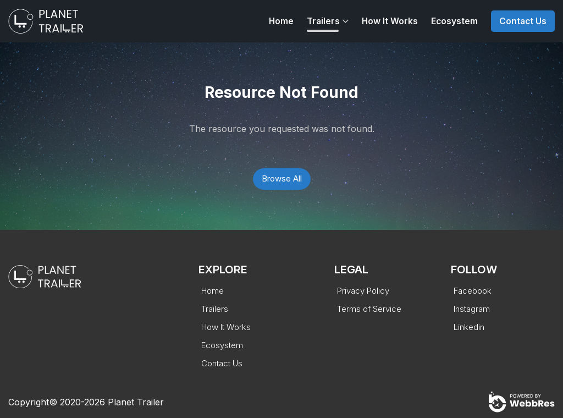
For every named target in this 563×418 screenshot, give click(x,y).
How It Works (390, 21)
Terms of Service (369, 309)
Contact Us (523, 21)
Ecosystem (454, 21)
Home (281, 21)
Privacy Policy (363, 290)
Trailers (323, 21)
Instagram (472, 309)
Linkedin (469, 327)
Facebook (473, 290)
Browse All (282, 178)
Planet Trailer (136, 402)
